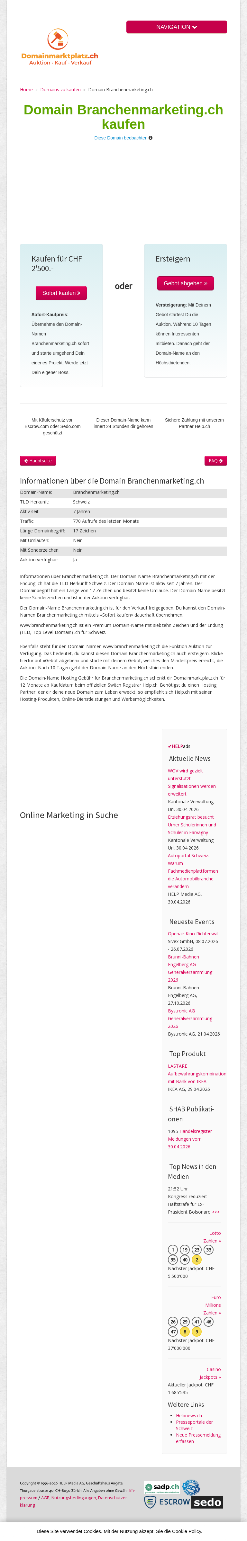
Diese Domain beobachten (121, 137)
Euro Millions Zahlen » (212, 1305)
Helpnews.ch (189, 1415)
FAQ (216, 461)
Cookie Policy (186, 1531)
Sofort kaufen (61, 293)
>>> (216, 1212)
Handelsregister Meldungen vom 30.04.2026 (190, 1139)
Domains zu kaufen (60, 89)
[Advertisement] (123, 196)
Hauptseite (38, 461)
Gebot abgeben (185, 283)
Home (26, 89)
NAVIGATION (176, 27)
